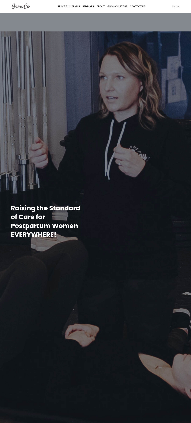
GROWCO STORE (117, 6)
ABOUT (101, 6)
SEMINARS (88, 6)
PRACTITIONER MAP (69, 6)
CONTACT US (137, 6)
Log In (175, 6)
